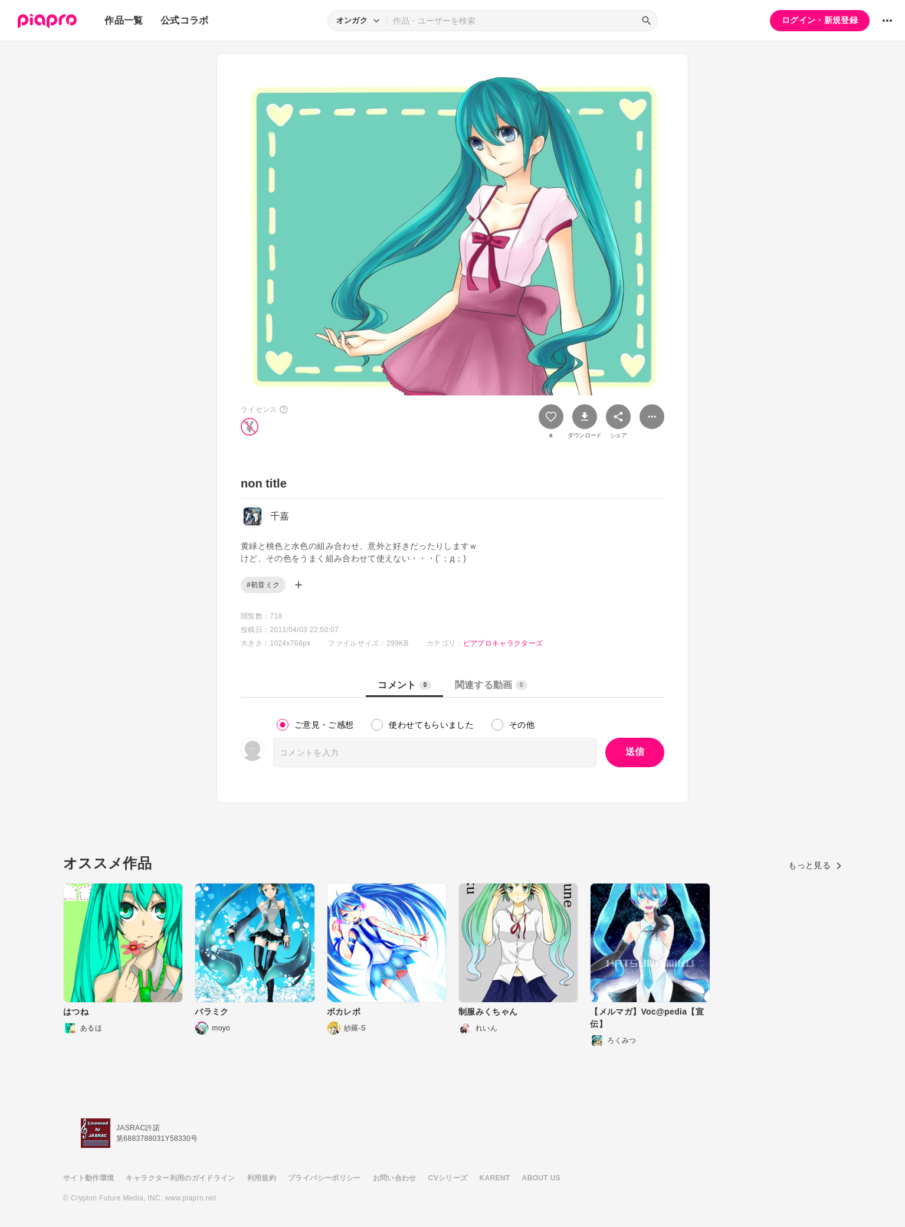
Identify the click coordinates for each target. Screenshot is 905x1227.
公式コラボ (184, 20)
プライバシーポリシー (324, 1178)
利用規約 (261, 1178)
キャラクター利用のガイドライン (180, 1178)
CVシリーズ (448, 1178)
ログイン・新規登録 (820, 20)
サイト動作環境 (88, 1178)
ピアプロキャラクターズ (503, 643)
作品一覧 (123, 20)
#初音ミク (263, 585)
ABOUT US (541, 1178)
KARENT (495, 1178)
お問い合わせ (395, 1178)
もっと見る (815, 865)
